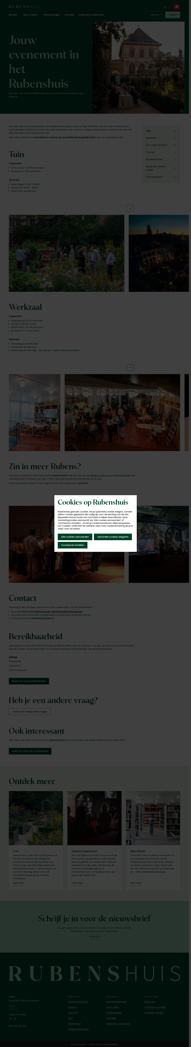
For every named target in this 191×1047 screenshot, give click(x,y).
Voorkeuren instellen (72, 545)
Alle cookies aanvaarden (75, 536)
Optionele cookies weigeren (112, 536)
